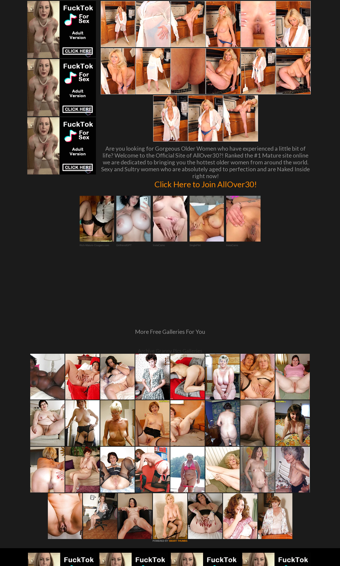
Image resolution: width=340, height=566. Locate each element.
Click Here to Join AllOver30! (205, 184)
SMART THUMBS (178, 478)
